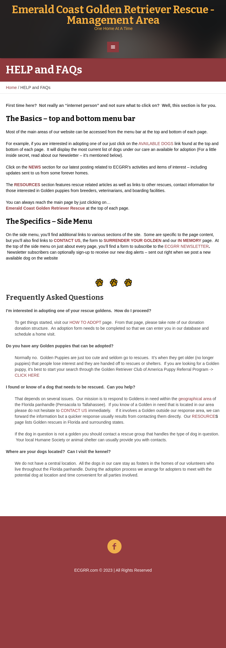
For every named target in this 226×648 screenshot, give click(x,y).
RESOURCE (203, 416)
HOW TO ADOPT (85, 322)
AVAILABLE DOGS (156, 143)
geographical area (194, 398)
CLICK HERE (27, 375)
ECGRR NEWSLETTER (186, 246)
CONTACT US (74, 410)
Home (11, 87)
